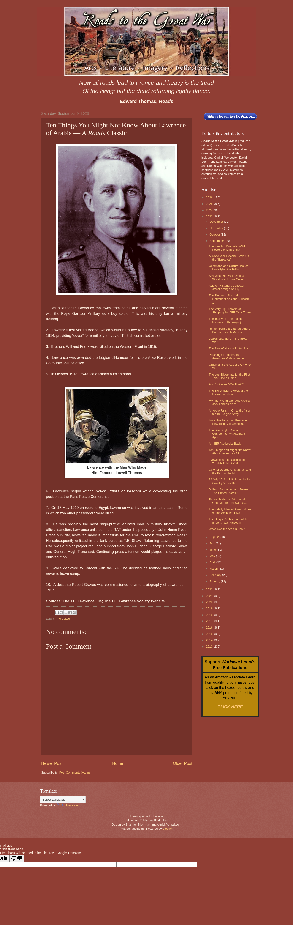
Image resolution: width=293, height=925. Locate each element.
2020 (209, 602)
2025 (209, 204)
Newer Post (51, 763)
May (212, 556)
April (212, 562)
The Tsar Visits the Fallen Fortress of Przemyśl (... (226, 320)
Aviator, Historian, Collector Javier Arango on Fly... (226, 287)
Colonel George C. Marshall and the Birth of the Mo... (230, 471)
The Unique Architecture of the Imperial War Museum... (229, 520)
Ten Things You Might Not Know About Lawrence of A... (229, 451)
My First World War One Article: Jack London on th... (229, 402)
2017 (209, 621)
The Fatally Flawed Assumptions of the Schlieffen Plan (230, 511)
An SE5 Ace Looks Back (225, 443)
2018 (209, 615)
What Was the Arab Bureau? (227, 529)
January (215, 581)
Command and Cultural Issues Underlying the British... (228, 267)
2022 (209, 589)
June (213, 549)
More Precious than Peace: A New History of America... (228, 422)
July (212, 543)
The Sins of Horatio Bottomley (228, 348)
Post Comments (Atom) (74, 772)
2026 (209, 197)
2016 (209, 627)
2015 (209, 634)
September (217, 240)
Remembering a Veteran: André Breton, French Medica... (229, 330)
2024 (209, 210)
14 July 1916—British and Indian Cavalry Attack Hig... (230, 481)
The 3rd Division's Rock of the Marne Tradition (228, 392)
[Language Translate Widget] (63, 799)
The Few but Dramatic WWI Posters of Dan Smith (227, 247)
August (214, 537)
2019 (209, 608)
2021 (209, 596)
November (216, 228)
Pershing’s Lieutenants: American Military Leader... (228, 356)
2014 (209, 640)
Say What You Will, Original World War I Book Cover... (227, 277)
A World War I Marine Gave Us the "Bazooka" (229, 257)
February (215, 575)
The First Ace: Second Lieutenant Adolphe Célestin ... (229, 299)
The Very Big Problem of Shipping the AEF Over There (230, 310)
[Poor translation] (16, 858)
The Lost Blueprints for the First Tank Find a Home (229, 376)
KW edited (63, 618)
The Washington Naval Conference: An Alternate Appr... (227, 433)
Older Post (182, 763)
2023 (209, 216)
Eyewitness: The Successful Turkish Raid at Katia (227, 461)
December (216, 221)
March (213, 568)
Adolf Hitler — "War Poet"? (226, 384)
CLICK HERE (230, 707)
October (215, 234)
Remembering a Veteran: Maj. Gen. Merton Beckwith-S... (228, 501)
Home (117, 763)
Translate (67, 805)
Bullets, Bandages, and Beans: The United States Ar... (229, 491)
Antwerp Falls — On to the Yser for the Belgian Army (229, 412)
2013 (209, 646)
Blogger (168, 828)
